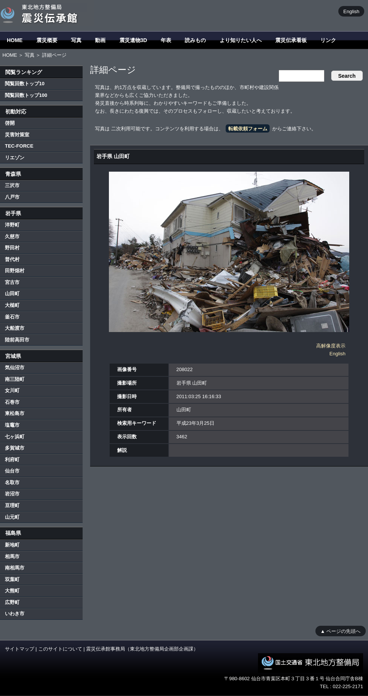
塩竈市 (12, 425)
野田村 (12, 248)
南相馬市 (14, 568)
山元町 (12, 517)
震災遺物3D (133, 40)
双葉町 (12, 579)
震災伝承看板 (291, 40)
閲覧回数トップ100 (26, 95)
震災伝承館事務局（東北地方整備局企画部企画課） (142, 649)
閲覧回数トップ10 (24, 83)
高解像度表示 (330, 346)
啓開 (10, 123)
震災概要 (46, 40)
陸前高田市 (17, 340)
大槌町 (12, 305)
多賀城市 (14, 448)
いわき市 (14, 613)
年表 (166, 40)
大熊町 (12, 590)
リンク (328, 40)
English (351, 11)
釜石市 (12, 317)
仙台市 (12, 471)
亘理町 (12, 505)
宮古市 (12, 282)
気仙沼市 (14, 367)
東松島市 (14, 413)
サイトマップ (19, 649)
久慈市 (12, 236)
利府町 (12, 459)
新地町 (12, 545)
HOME (15, 40)
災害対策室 (17, 134)
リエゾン (14, 157)
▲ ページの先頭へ (340, 631)
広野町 (12, 602)
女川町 (12, 390)
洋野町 (12, 225)
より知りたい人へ (241, 40)
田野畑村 (14, 270)
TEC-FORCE (19, 146)
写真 (76, 40)
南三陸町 (14, 379)
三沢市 (12, 185)
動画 (100, 40)
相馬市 (12, 556)
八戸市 (12, 197)
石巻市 (12, 402)
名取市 (12, 482)
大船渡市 (14, 328)
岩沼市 (12, 494)
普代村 (12, 259)
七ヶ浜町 (14, 436)
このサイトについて (60, 649)
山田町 (12, 293)
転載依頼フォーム (247, 128)
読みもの (195, 40)
